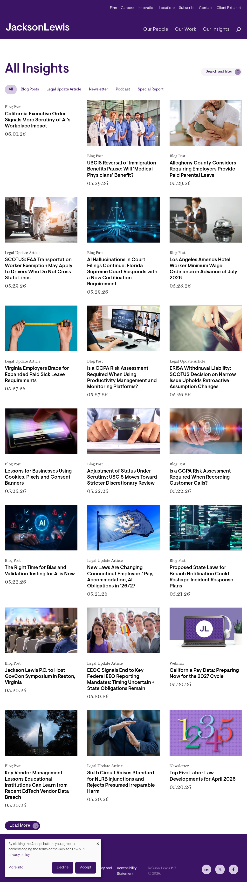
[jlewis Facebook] (233, 869)
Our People (155, 29)
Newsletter (98, 89)
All (11, 89)
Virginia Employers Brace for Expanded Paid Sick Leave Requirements (37, 374)
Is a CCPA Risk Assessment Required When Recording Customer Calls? (200, 477)
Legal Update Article (64, 89)
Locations (167, 8)
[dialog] (53, 858)
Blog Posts (30, 89)
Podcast (123, 89)
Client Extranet (229, 8)
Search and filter (219, 72)
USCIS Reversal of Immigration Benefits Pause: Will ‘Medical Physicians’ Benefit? (121, 169)
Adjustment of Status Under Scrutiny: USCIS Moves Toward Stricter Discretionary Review (122, 477)
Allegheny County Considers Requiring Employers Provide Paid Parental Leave (203, 169)
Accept (85, 867)
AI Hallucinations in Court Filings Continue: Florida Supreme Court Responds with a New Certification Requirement (122, 272)
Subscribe (187, 8)
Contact (206, 8)
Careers (127, 8)
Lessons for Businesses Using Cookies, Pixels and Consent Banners (38, 477)
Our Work (185, 29)
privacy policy (19, 855)
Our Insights (216, 29)
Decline (63, 867)
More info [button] (15, 867)
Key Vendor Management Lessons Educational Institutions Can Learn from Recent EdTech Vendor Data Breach (37, 785)
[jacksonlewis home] (37, 25)
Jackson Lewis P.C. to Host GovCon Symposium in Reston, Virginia (40, 676)
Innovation (146, 8)
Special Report (151, 89)
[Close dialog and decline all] (97, 842)
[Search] (236, 29)
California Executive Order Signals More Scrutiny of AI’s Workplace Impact (37, 120)
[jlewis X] (220, 869)
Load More (20, 825)
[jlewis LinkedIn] (206, 869)
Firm (113, 8)
